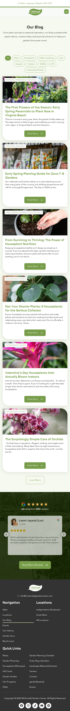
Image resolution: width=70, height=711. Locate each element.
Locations (7, 614)
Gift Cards (7, 671)
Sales (5, 609)
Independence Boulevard (48, 609)
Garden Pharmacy (11, 660)
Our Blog (7, 620)
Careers (33, 671)
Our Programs (9, 681)
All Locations (42, 620)
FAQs (5, 687)
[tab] (8, 58)
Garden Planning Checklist (41, 655)
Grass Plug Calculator (39, 660)
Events (6, 625)
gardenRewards (36, 681)
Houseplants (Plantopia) (14, 666)
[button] (35, 480)
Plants (5, 655)
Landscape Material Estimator (43, 666)
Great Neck (41, 614)
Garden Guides (10, 676)
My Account (8, 641)
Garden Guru (9, 635)
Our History (8, 630)
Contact (33, 676)
